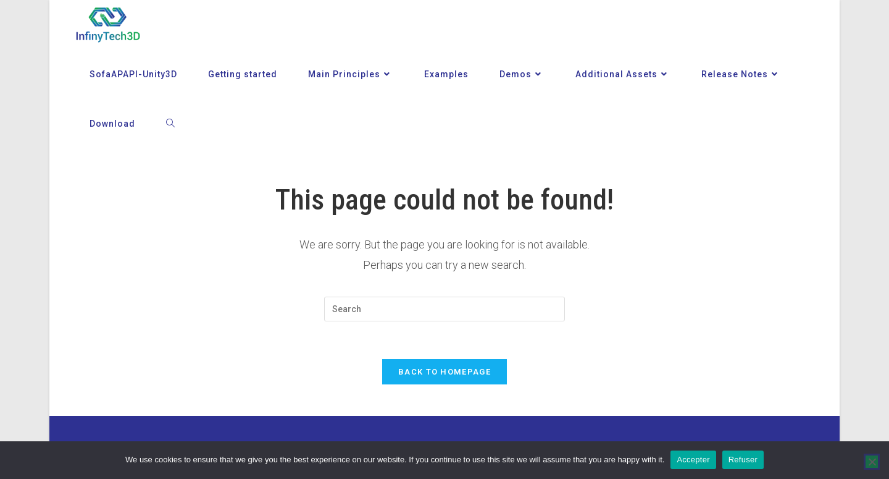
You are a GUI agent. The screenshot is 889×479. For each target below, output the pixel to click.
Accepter (693, 459)
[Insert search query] (444, 309)
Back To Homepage (444, 371)
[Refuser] (872, 462)
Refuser (743, 459)
